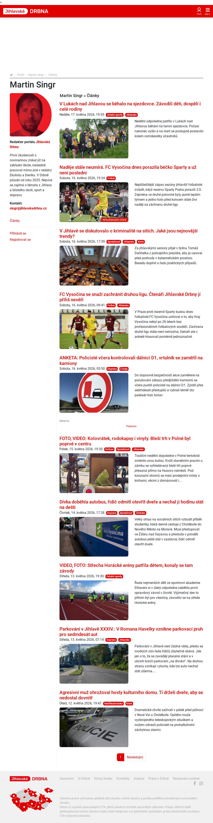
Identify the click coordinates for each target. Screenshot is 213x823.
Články (15, 221)
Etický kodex (103, 778)
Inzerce (139, 778)
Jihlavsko (131, 114)
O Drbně (84, 778)
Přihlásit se (18, 233)
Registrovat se (20, 240)
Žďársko (140, 513)
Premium (131, 426)
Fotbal (111, 178)
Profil (20, 75)
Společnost (114, 241)
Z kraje (124, 368)
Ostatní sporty (115, 114)
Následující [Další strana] (135, 757)
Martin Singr (36, 75)
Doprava (112, 368)
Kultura (109, 449)
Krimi (141, 241)
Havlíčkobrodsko (113, 703)
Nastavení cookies (186, 778)
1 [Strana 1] (120, 757)
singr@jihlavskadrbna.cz (28, 208)
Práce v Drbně (158, 778)
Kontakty (123, 778)
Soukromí (67, 778)
